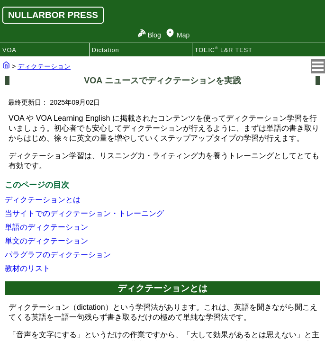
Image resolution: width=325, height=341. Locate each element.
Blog (154, 35)
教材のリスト (27, 268)
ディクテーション (44, 66)
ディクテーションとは (43, 200)
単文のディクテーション (46, 241)
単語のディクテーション (46, 227)
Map (183, 35)
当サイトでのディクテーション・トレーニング (84, 213)
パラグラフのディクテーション (58, 255)
